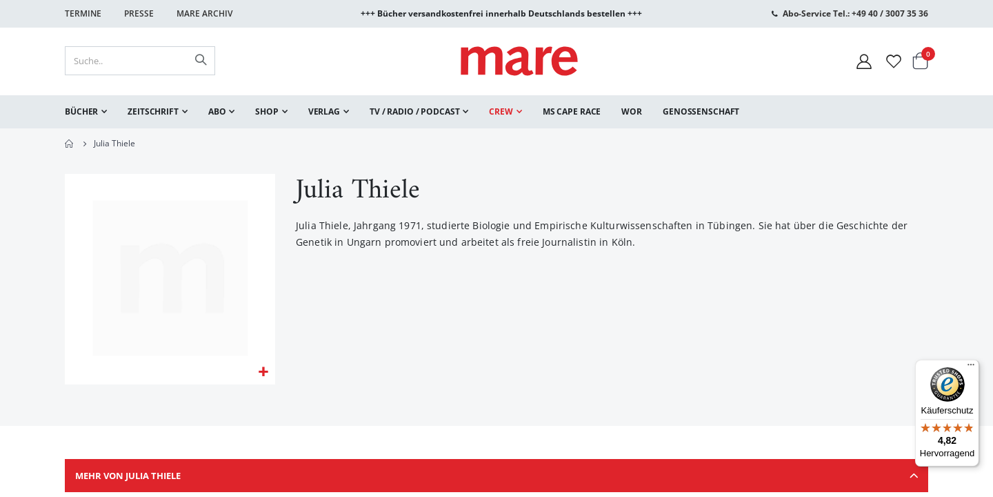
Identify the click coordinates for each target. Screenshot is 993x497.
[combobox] (140, 60)
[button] (263, 374)
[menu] (496, 111)
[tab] (496, 479)
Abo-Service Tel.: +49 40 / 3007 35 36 (855, 13)
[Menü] (971, 363)
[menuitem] (85, 111)
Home (69, 143)
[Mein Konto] (864, 61)
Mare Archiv (204, 13)
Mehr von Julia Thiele (496, 480)
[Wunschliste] (894, 61)
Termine (83, 13)
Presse (139, 13)
